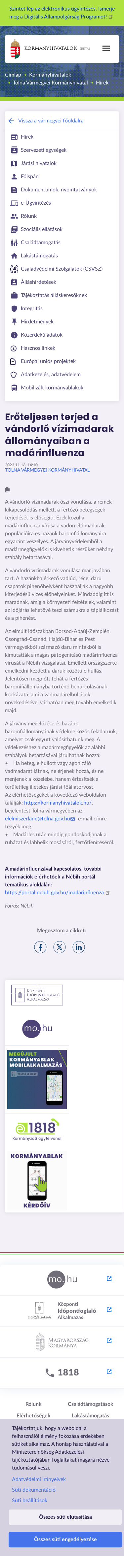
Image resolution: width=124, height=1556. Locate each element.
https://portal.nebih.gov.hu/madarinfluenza (58, 892)
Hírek (102, 82)
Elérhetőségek (34, 1415)
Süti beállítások (29, 1500)
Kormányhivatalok (44, 49)
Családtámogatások (90, 1404)
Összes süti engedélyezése (65, 1539)
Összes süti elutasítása (65, 1517)
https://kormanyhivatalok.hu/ (58, 803)
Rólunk (33, 1404)
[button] (7, 490)
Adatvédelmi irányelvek (39, 1479)
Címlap (13, 75)
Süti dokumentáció (34, 1490)
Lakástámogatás (90, 1415)
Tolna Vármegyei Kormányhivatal (50, 82)
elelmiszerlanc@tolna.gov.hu (41, 818)
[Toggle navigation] (106, 48)
